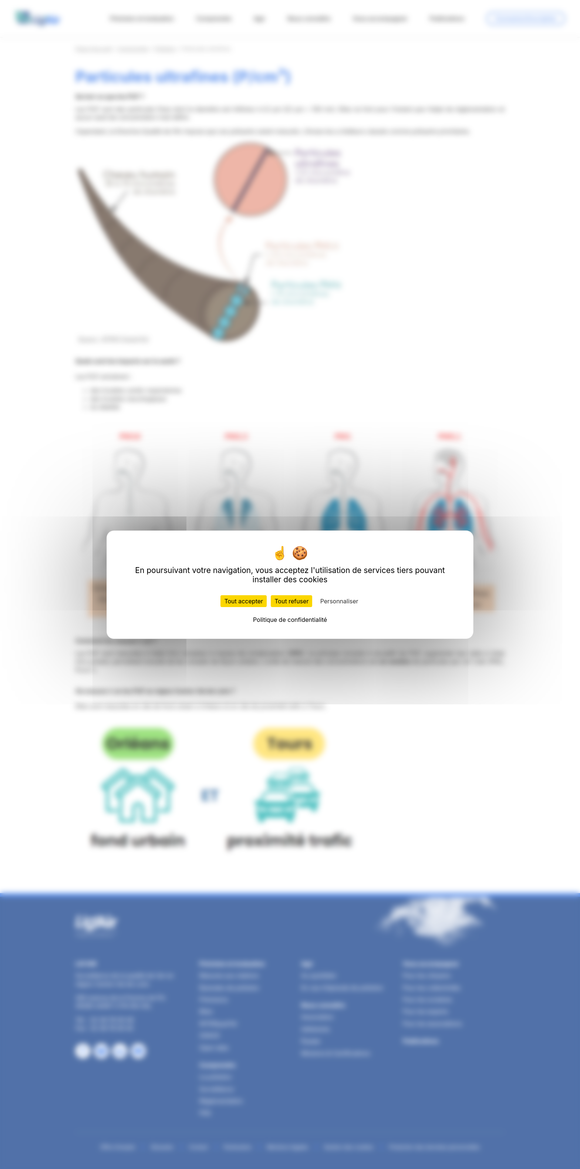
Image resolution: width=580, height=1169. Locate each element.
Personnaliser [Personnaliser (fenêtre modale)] (339, 601)
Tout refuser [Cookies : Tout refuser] (291, 601)
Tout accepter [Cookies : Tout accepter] (243, 601)
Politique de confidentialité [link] (290, 619)
